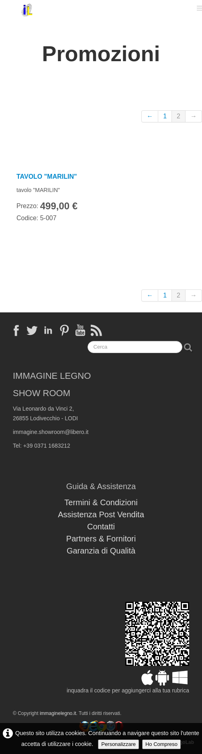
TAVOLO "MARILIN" (46, 176)
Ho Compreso (161, 744)
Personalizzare (118, 744)
